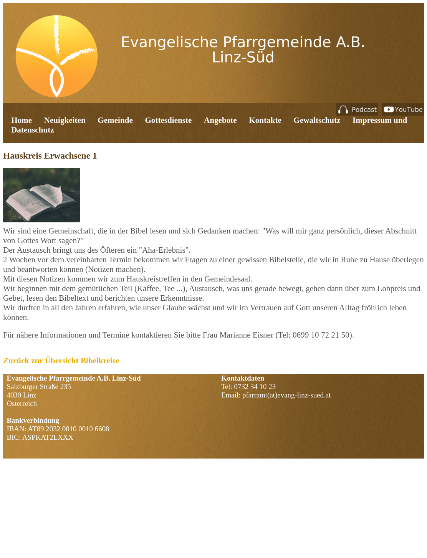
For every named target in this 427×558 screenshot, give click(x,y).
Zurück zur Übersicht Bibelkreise (61, 360)
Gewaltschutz (316, 120)
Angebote (220, 120)
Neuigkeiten (65, 120)
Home (21, 120)
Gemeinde (115, 120)
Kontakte (265, 120)
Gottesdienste (168, 120)
